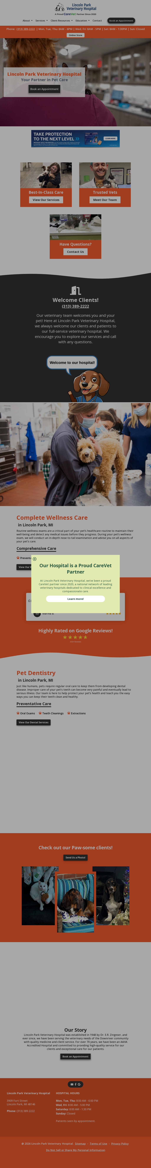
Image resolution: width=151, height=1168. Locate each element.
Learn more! (75, 599)
